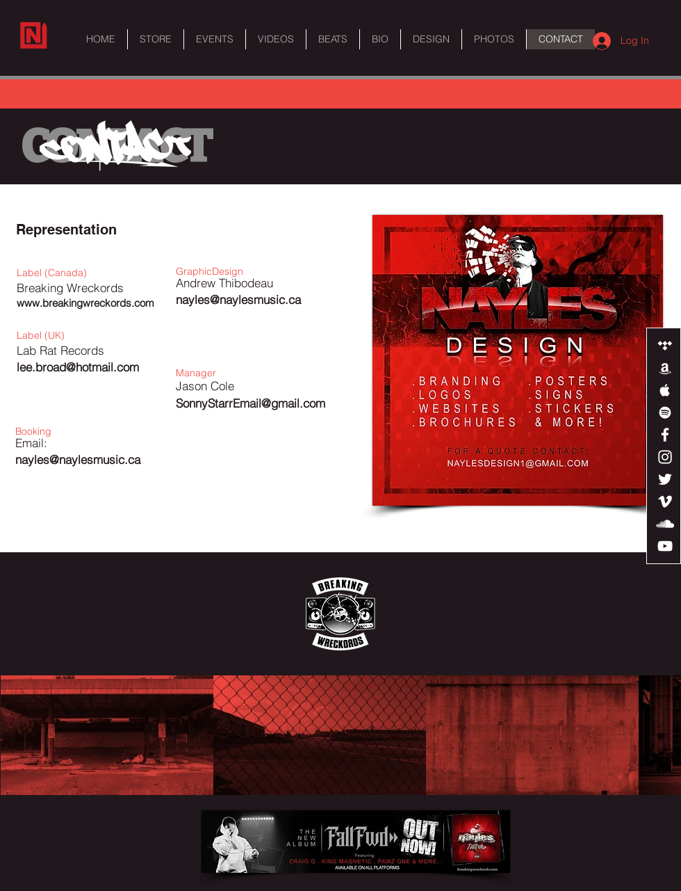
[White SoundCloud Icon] (665, 524)
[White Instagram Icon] (665, 457)
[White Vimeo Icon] (665, 501)
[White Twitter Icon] (665, 479)
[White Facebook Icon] (665, 435)
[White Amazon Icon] (665, 368)
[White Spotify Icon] (665, 412)
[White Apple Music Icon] (665, 390)
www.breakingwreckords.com (85, 303)
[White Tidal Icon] (665, 346)
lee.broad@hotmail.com (78, 367)
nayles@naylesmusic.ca (77, 459)
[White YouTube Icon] (665, 546)
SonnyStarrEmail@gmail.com (250, 403)
